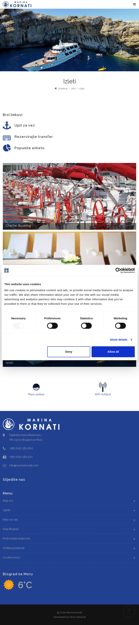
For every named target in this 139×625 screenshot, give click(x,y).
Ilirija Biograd (10, 529)
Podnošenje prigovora (16, 538)
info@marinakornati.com (24, 465)
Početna (61, 88)
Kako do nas (10, 519)
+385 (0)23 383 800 (21, 448)
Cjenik (6, 510)
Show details (118, 339)
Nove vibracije (78, 617)
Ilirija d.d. (8, 500)
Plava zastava (36, 389)
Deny (68, 351)
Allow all (113, 351)
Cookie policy (11, 557)
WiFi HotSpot (103, 389)
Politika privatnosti (14, 548)
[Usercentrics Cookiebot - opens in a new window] (118, 270)
